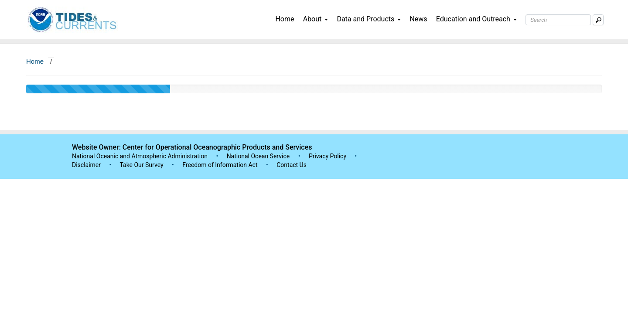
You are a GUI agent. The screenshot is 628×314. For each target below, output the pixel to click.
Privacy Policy (327, 156)
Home (284, 19)
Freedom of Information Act (219, 164)
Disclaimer (86, 164)
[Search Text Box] (558, 19)
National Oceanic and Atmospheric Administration (140, 156)
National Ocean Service (258, 156)
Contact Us (291, 164)
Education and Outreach (476, 19)
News (418, 19)
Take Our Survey (142, 164)
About (315, 19)
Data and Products (369, 19)
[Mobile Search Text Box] (598, 19)
